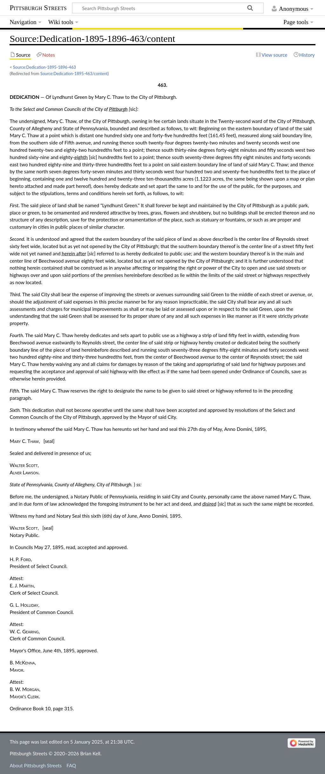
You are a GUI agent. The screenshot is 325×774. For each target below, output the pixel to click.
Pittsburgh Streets (38, 8)
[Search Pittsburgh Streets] (167, 8)
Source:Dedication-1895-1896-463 (44, 67)
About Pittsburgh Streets (36, 765)
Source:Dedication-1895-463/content (74, 73)
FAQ (71, 765)
